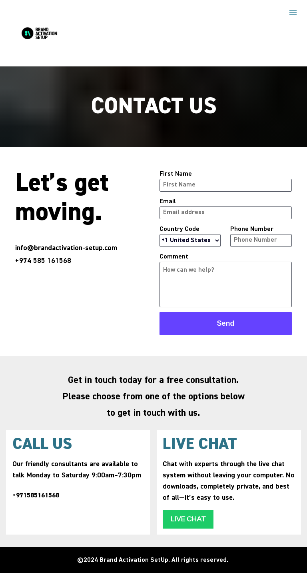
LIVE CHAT (188, 519)
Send (225, 323)
